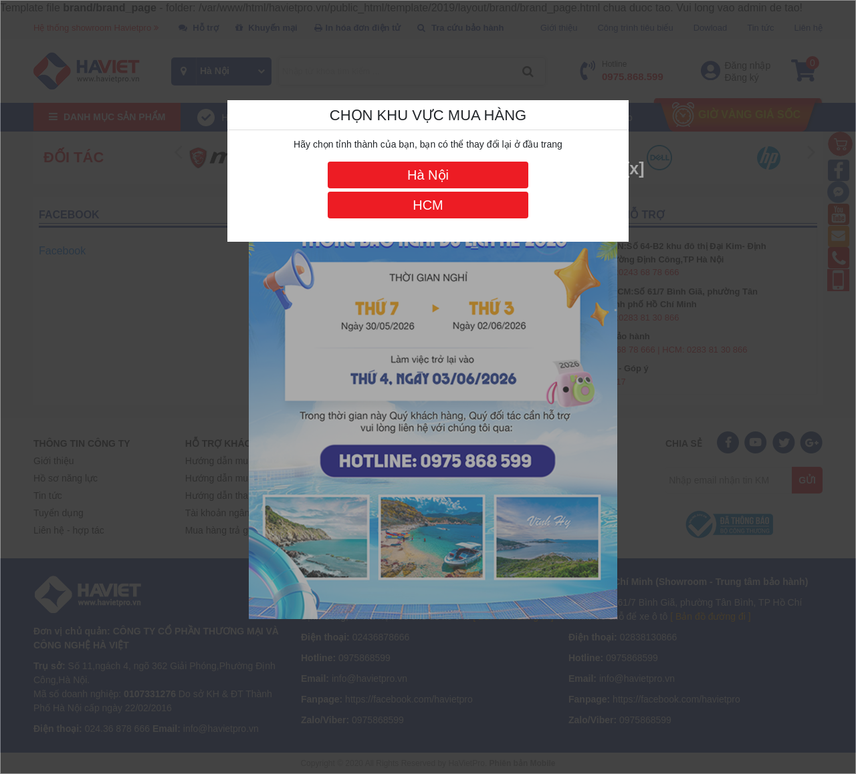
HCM (428, 205)
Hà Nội (428, 175)
